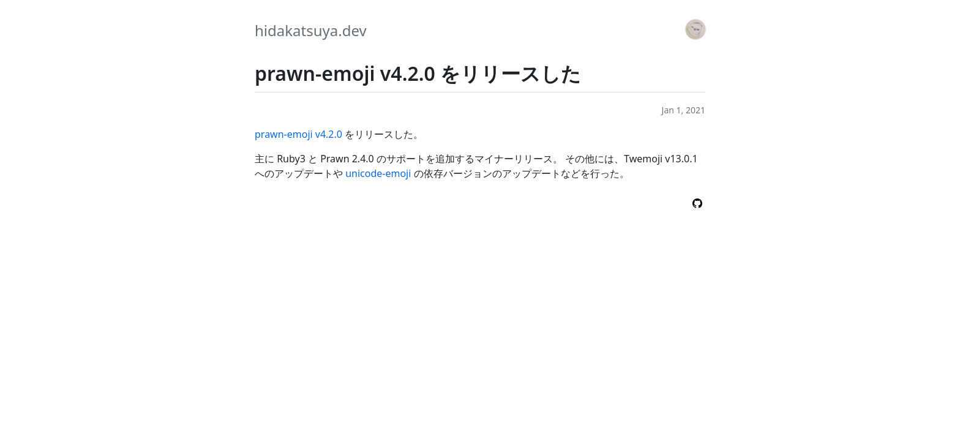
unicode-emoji (378, 173)
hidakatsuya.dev (311, 30)
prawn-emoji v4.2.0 (298, 134)
